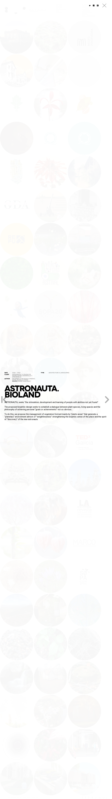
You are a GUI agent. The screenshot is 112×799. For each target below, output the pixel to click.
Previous (4, 399)
